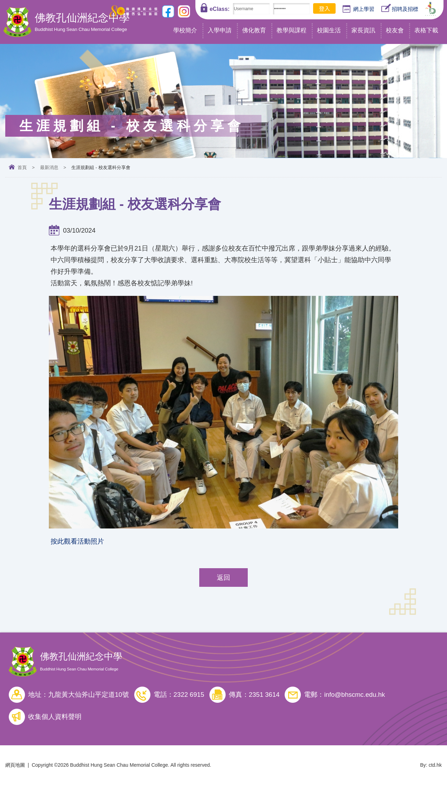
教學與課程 (291, 30)
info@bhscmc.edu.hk (354, 694)
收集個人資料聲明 (55, 716)
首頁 (22, 167)
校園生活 (329, 30)
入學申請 (220, 30)
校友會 (395, 30)
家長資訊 (363, 30)
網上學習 (358, 9)
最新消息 (49, 167)
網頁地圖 (15, 765)
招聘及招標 (399, 8)
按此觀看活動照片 (77, 541)
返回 (223, 577)
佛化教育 (254, 30)
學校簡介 (185, 30)
